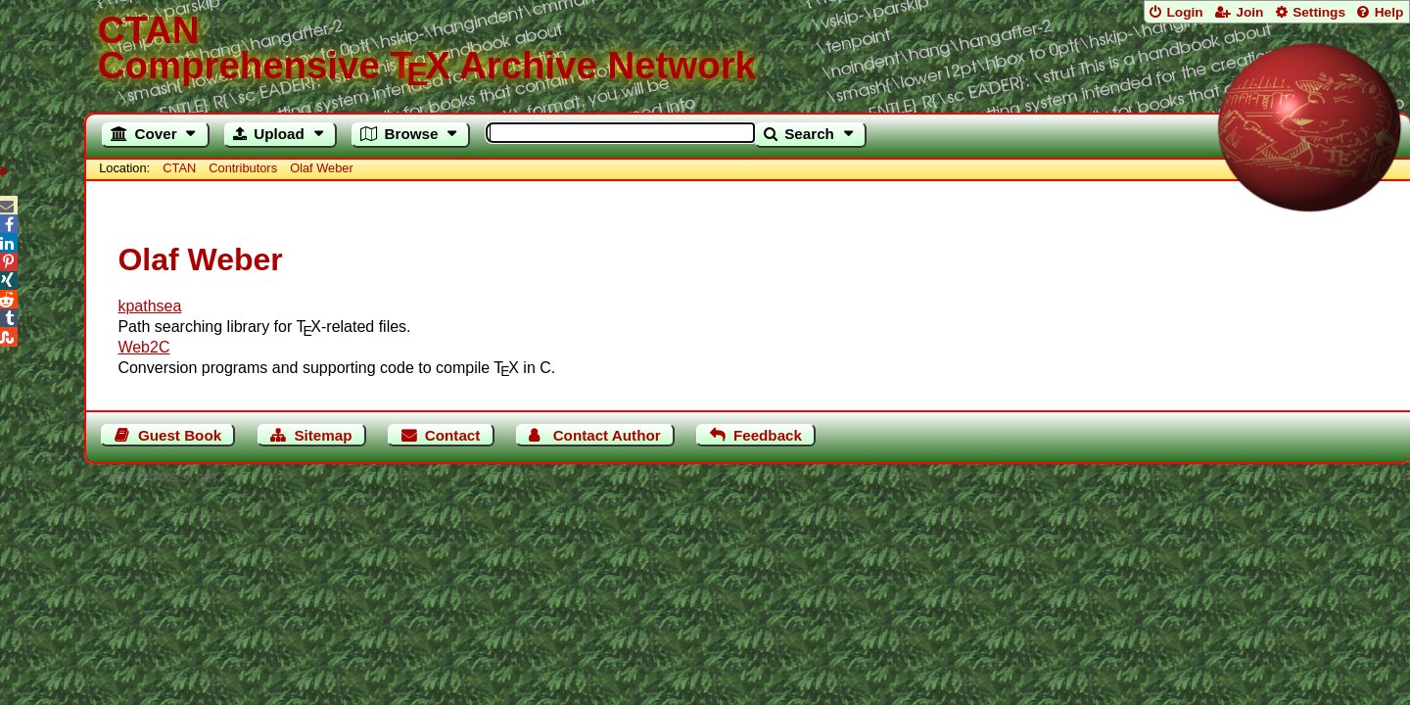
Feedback (767, 435)
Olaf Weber (321, 168)
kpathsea (149, 306)
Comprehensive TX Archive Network (747, 49)
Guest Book (179, 435)
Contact (453, 435)
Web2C (143, 347)
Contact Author (607, 435)
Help (1389, 12)
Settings (1318, 12)
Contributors (243, 168)
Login (1184, 12)
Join (1249, 12)
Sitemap (323, 435)
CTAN (179, 168)
